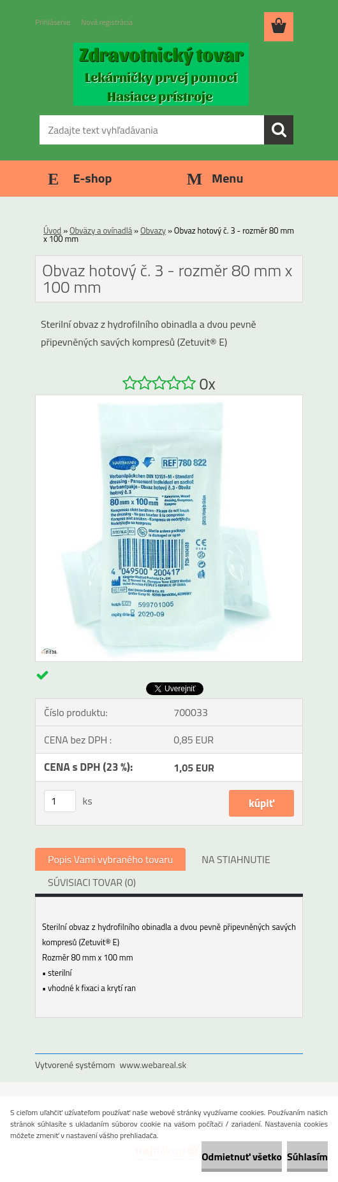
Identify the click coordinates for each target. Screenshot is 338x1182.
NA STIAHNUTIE (236, 859)
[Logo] (161, 74)
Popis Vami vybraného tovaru (110, 859)
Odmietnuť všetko (242, 1156)
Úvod (52, 230)
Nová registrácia (107, 22)
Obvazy (153, 230)
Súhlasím (307, 1156)
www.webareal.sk (153, 1064)
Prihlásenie (52, 22)
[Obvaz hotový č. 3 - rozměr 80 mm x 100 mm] (169, 400)
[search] (278, 129)
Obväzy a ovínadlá (101, 230)
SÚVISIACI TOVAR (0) (92, 882)
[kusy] (60, 801)
